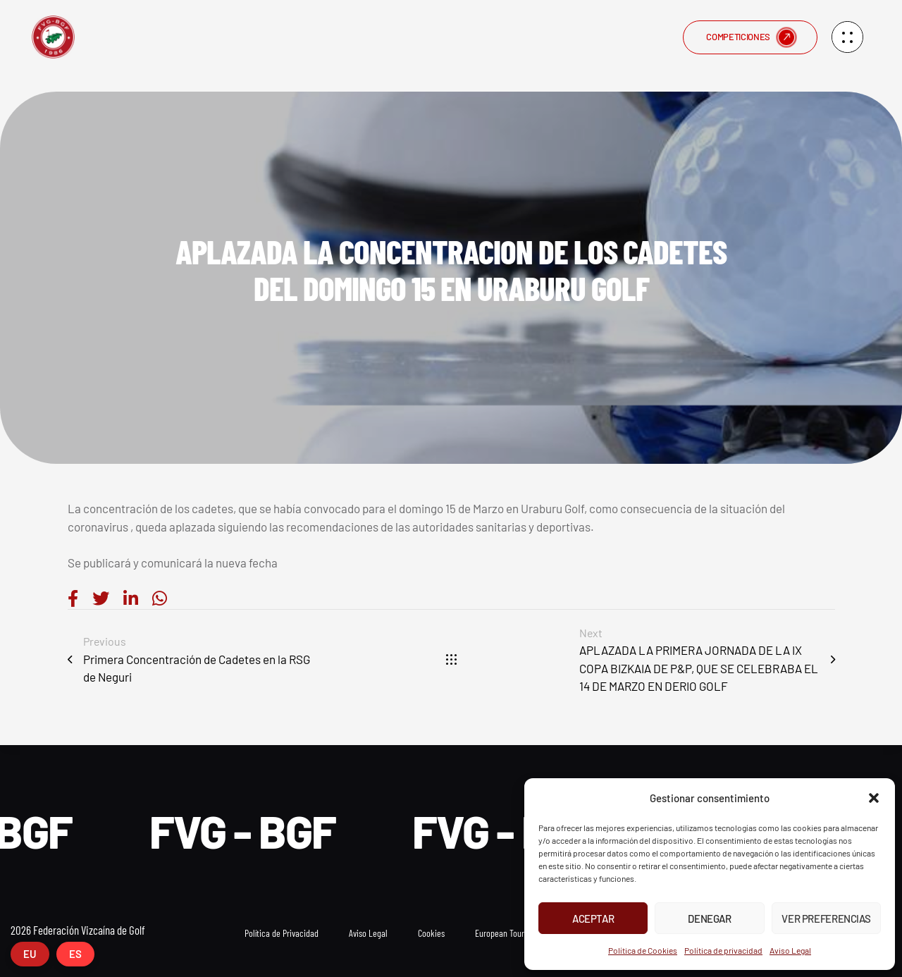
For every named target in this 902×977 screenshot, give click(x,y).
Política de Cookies (642, 950)
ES (75, 953)
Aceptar (593, 918)
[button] (874, 798)
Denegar (709, 918)
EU (30, 953)
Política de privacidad (723, 950)
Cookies (431, 933)
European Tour (499, 933)
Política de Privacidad (282, 933)
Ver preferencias (825, 918)
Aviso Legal (790, 950)
